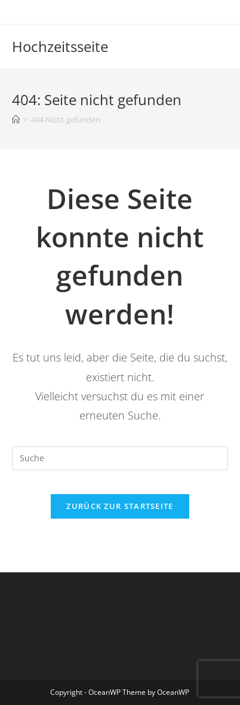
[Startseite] (16, 119)
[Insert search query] (120, 458)
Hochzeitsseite (60, 46)
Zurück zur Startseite (119, 506)
